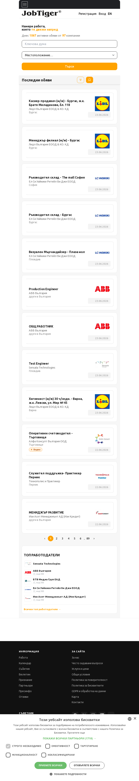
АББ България (42, 570)
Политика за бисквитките (88, 685)
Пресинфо (25, 691)
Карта (75, 696)
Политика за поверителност (90, 679)
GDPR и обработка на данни (89, 691)
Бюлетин (24, 674)
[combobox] (130, 719)
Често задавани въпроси (87, 663)
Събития (24, 668)
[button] (69, 738)
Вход (102, 13)
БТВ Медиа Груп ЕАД (46, 579)
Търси (69, 66)
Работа (23, 657)
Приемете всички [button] (50, 765)
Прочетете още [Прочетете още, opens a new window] (76, 732)
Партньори (26, 685)
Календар (25, 663)
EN (110, 13)
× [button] (134, 718)
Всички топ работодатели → (42, 609)
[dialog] (69, 747)
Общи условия (81, 674)
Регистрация (87, 13)
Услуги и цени (80, 668)
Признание (25, 679)
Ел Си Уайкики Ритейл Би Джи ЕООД (56, 588)
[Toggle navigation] (25, 4)
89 (88, 538)
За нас (75, 657)
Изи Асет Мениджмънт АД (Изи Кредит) (59, 596)
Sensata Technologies (46, 563)
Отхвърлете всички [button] (87, 765)
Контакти (78, 702)
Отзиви (23, 696)
